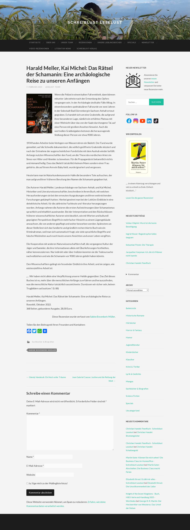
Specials (131, 42)
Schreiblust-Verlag (87, 49)
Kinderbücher (132, 352)
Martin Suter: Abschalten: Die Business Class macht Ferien (143, 468)
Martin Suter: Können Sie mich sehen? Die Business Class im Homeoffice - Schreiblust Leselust (144, 461)
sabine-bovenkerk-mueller (42, 350)
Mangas (129, 381)
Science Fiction (132, 396)
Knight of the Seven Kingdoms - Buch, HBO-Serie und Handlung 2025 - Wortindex (143, 497)
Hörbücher (131, 323)
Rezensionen (85, 42)
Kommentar (33, 413)
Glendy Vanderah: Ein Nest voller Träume (46, 377)
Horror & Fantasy (134, 330)
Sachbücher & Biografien (43, 341)
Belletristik (131, 308)
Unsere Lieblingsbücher (110, 42)
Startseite (35, 42)
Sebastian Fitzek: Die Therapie (140, 244)
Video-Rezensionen (39, 49)
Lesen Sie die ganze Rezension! (139, 198)
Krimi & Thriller (133, 366)
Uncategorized (132, 410)
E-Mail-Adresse (35, 467)
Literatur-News (63, 49)
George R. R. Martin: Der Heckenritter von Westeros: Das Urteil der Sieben (144, 504)
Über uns (50, 42)
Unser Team (67, 42)
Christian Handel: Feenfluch (138, 263)
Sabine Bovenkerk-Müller (102, 316)
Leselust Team (54, 87)
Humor (129, 337)
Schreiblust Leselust (95, 22)
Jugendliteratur (133, 345)
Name (30, 458)
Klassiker (130, 359)
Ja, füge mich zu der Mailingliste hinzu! (47, 485)
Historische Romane (135, 315)
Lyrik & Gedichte (133, 374)
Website (30, 476)
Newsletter (148, 42)
